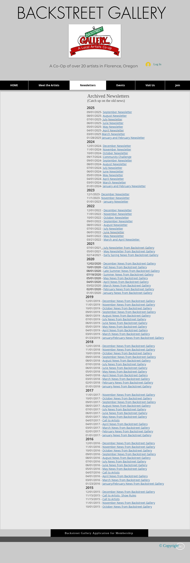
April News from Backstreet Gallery (125, 330)
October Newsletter (115, 153)
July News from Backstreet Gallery (124, 319)
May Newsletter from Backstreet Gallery (129, 251)
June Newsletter (113, 123)
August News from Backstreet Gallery (126, 315)
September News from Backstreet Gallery (129, 312)
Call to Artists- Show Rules (119, 495)
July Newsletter (112, 168)
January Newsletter (116, 201)
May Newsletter (113, 126)
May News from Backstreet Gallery (124, 326)
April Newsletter (113, 179)
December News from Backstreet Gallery (128, 301)
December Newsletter (117, 146)
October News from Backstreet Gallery (127, 308)
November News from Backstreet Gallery (128, 304)
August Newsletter (115, 116)
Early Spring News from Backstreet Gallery (131, 255)
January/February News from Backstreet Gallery (133, 338)
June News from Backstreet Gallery (124, 323)
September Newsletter (117, 112)
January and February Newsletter (123, 137)
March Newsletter (113, 134)
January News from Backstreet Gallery (127, 293)
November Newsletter (117, 149)
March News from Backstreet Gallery (127, 285)
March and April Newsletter (122, 239)
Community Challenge (117, 157)
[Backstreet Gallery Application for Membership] (99, 533)
